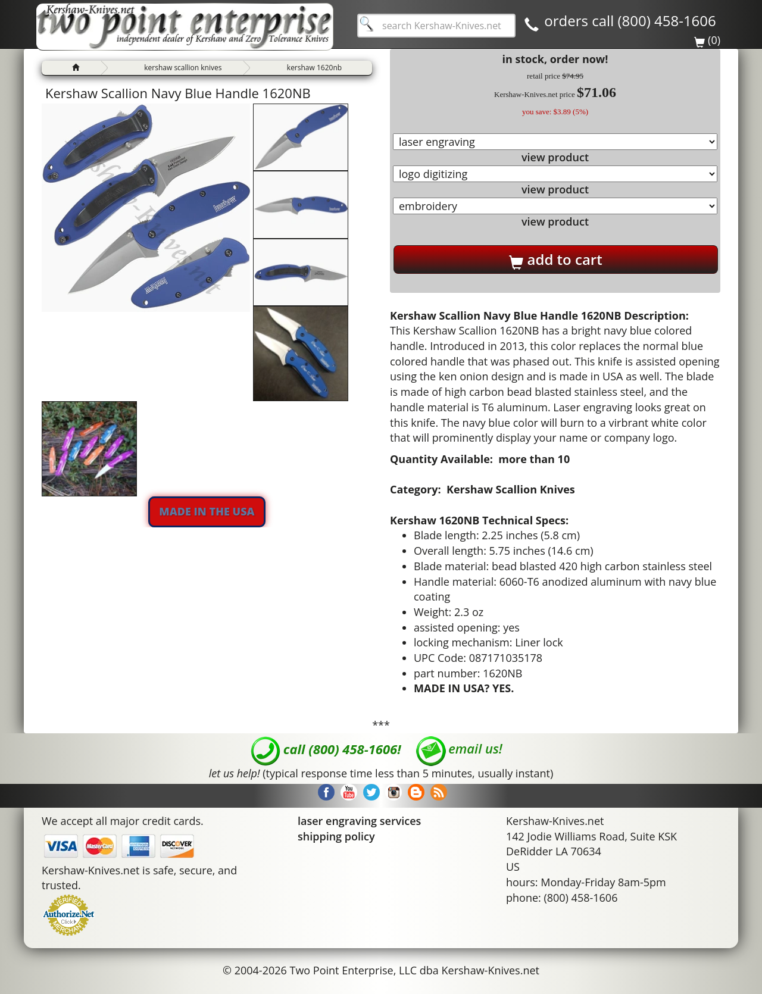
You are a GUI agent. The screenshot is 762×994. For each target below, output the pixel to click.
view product (555, 157)
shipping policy (336, 836)
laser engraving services (359, 821)
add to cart (555, 259)
